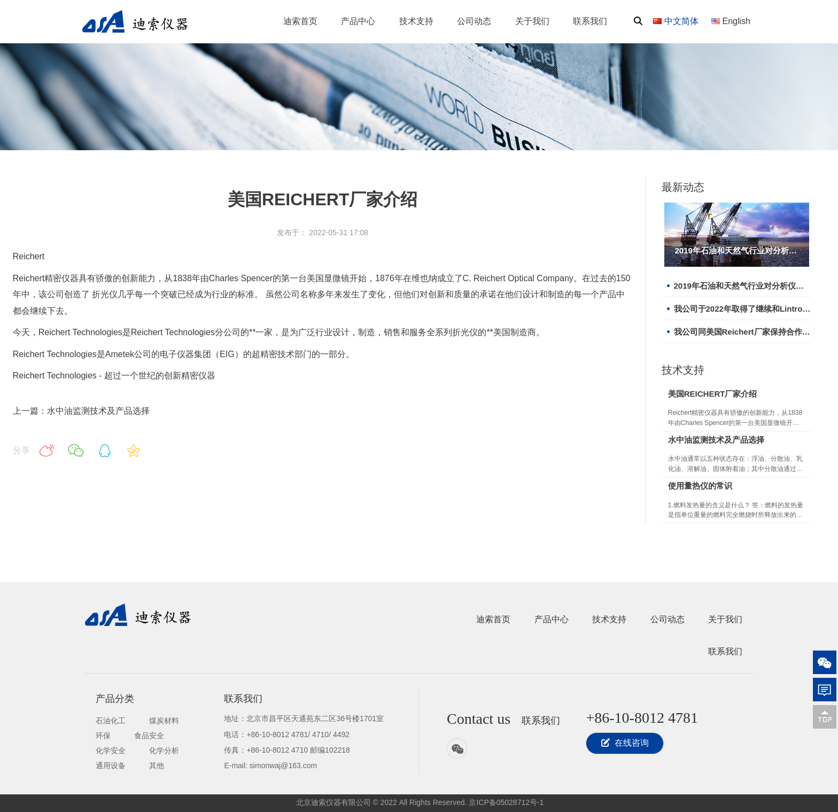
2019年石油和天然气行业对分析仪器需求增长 (736, 250)
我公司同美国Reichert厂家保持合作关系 (742, 331)
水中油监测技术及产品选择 (716, 439)
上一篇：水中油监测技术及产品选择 (81, 410)
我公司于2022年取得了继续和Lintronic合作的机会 (742, 308)
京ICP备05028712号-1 (506, 802)
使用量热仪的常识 (700, 485)
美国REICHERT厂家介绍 (712, 393)
